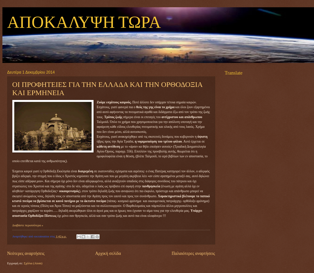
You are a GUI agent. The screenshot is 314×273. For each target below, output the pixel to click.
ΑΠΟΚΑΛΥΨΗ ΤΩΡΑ (84, 22)
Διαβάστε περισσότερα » (27, 225)
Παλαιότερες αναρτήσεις (193, 253)
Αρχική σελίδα (108, 253)
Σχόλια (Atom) (33, 263)
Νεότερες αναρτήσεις (26, 253)
